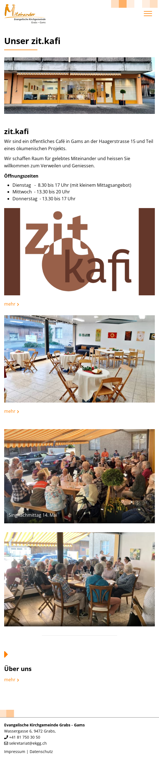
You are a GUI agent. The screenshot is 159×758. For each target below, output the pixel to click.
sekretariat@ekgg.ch (28, 743)
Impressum (14, 751)
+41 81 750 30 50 (24, 737)
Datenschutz (41, 751)
